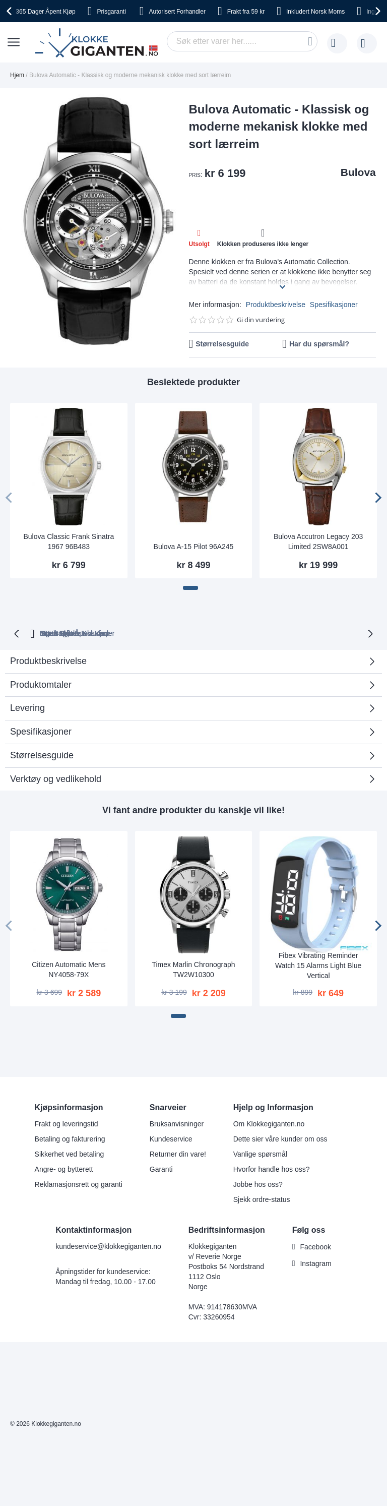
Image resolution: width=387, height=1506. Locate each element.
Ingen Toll (226, 632)
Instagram (315, 1263)
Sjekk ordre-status (261, 1199)
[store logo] (98, 43)
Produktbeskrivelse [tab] (48, 677)
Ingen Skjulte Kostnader (201, 649)
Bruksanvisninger (177, 1124)
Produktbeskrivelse (275, 304)
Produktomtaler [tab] (41, 701)
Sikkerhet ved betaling (69, 1154)
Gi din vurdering (261, 320)
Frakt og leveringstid (66, 1124)
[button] (190, 588)
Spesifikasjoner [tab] (41, 748)
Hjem (17, 75)
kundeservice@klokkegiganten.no (108, 1246)
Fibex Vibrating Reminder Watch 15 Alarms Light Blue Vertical (318, 982)
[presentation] (10, 11)
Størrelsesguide (222, 344)
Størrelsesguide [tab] (42, 771)
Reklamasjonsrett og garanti (78, 1184)
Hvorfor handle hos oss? (271, 1169)
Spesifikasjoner (334, 304)
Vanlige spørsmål (260, 1154)
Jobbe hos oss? (258, 1184)
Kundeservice (171, 1139)
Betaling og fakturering (70, 1139)
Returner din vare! (178, 1154)
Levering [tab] (27, 724)
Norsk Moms (315, 11)
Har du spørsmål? (319, 344)
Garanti (161, 1169)
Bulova (358, 172)
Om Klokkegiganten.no (269, 1124)
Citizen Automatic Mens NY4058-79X (68, 986)
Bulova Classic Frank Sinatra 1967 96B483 (68, 541)
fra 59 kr (246, 11)
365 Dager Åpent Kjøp (91, 632)
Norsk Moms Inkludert (299, 632)
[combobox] (242, 41)
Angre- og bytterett (64, 1169)
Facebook (315, 1247)
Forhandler (177, 11)
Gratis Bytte (168, 632)
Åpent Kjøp (45, 11)
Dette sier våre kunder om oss (280, 1139)
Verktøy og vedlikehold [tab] (55, 795)
